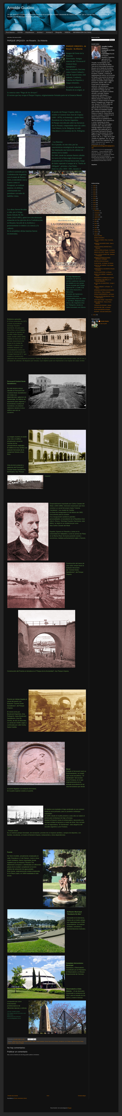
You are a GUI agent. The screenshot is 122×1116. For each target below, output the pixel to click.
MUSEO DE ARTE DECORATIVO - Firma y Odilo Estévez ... (104, 297)
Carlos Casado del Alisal (26, 1041)
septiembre (97, 217)
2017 (94, 200)
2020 (94, 194)
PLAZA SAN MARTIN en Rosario (102, 309)
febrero (96, 231)
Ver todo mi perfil (103, 323)
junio (95, 223)
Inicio (48, 1095)
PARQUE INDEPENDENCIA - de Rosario (104, 294)
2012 (94, 314)
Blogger (69, 1108)
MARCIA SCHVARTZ (99, 237)
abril (95, 227)
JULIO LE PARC (98, 235)
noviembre (97, 213)
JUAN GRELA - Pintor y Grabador (102, 292)
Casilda (33, 1041)
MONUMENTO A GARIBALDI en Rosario (104, 277)
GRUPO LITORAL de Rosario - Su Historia (104, 250)
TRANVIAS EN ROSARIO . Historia (102, 305)
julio (95, 221)
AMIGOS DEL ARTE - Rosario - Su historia (104, 252)
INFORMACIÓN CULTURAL (82, 32)
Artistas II (49, 32)
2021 (94, 192)
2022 (94, 190)
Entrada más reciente (13, 1095)
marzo (96, 229)
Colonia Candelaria (40, 1041)
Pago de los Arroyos (75, 1041)
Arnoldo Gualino (20, 8)
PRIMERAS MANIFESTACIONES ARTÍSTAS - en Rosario (102, 258)
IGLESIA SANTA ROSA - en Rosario (103, 272)
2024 (94, 187)
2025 (94, 185)
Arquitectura (29, 32)
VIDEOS (67, 32)
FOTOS (20, 32)
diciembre (96, 210)
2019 (94, 196)
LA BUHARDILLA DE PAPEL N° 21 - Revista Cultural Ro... (103, 280)
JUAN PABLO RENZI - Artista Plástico (103, 299)
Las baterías (61, 1041)
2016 (94, 202)
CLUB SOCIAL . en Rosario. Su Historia (103, 263)
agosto (96, 219)
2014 (94, 206)
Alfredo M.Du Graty (16, 1041)
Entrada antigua (82, 1095)
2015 (94, 204)
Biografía (59, 32)
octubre (96, 215)
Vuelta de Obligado (20, 1042)
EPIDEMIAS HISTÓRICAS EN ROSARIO (104, 290)
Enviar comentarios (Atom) (20, 1098)
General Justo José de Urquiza (51, 1041)
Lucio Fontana (67, 1041)
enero (96, 234)
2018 (94, 198)
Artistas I (40, 32)
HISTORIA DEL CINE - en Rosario (102, 307)
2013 (94, 209)
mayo (95, 225)
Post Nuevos (10, 32)
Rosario (13, 1042)
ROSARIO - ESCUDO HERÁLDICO (102, 311)
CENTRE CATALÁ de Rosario (101, 261)
